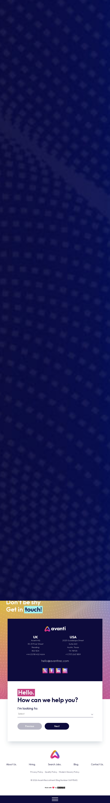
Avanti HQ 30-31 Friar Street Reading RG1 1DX (35, 645)
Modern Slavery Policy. (69, 772)
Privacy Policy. (36, 772)
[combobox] (55, 714)
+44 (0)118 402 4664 (35, 654)
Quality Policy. (51, 772)
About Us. (11, 764)
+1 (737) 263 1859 (73, 654)
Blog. (76, 764)
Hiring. (32, 764)
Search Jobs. (55, 764)
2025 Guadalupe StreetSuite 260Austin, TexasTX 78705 (73, 645)
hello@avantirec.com (55, 661)
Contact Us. (97, 764)
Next (57, 726)
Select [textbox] (21, 713)
